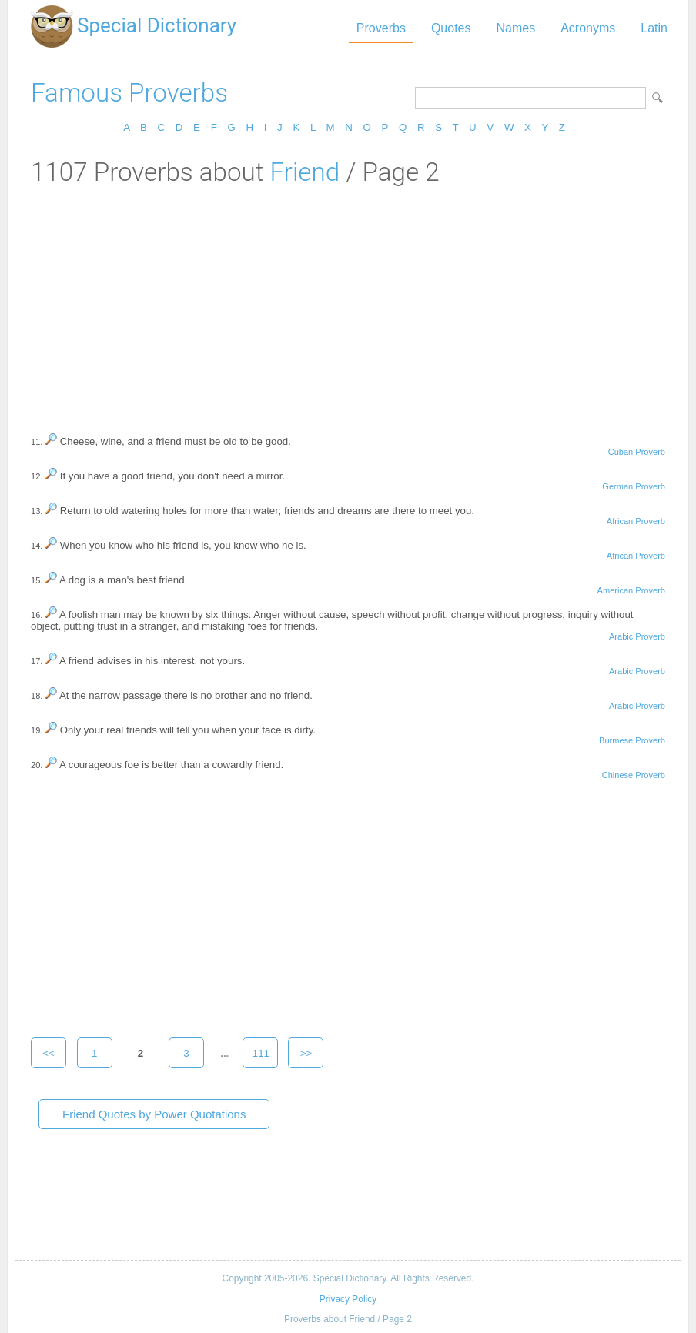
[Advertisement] (348, 302)
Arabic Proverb (637, 636)
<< (48, 1053)
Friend (304, 172)
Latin (654, 28)
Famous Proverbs (129, 93)
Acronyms (587, 28)
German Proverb (633, 486)
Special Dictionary (156, 25)
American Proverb (631, 590)
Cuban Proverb (636, 451)
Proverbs (381, 28)
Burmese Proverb (632, 740)
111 (261, 1053)
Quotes (451, 28)
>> (306, 1053)
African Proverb (636, 521)
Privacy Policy (348, 1299)
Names (515, 28)
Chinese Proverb (633, 775)
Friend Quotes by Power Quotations (154, 1114)
